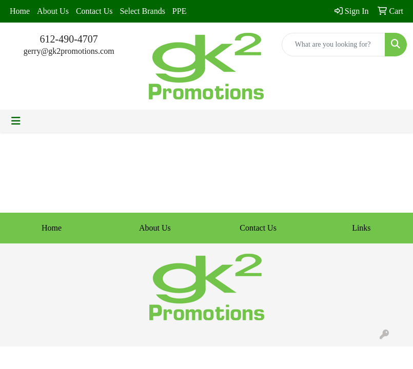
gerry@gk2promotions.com (69, 51)
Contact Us (94, 11)
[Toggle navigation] (16, 121)
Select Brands (142, 11)
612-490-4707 (69, 39)
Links (361, 227)
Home (20, 11)
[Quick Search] (333, 44)
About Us (53, 11)
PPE (179, 11)
